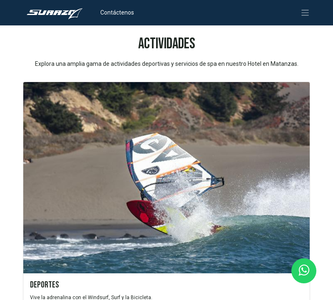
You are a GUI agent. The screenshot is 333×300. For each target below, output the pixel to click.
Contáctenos (117, 12)
